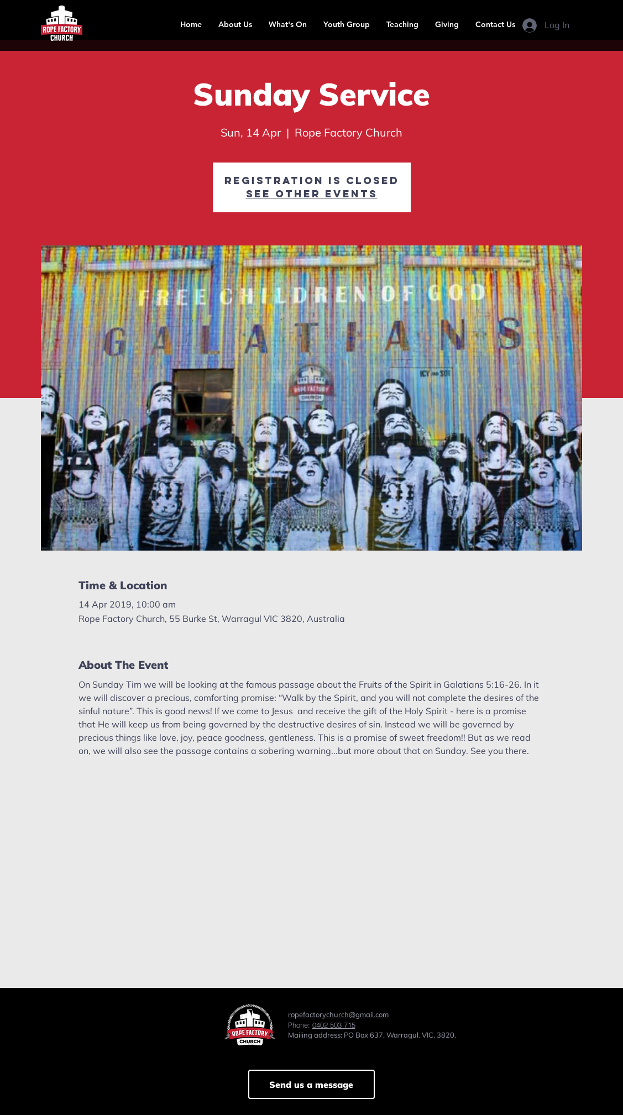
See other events (312, 193)
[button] (235, 24)
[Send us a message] (311, 1084)
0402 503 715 (333, 1024)
